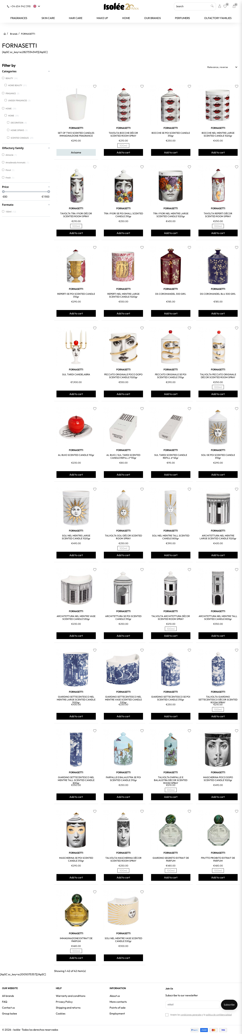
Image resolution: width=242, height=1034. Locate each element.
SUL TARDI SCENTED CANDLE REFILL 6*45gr (170, 456)
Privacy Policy (64, 1001)
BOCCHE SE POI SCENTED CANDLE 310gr (171, 134)
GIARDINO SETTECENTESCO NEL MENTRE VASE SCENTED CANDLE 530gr (123, 699)
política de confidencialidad (219, 1014)
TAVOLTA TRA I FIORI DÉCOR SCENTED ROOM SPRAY (76, 215)
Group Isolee (9, 1013)
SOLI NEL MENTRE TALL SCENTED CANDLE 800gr (170, 537)
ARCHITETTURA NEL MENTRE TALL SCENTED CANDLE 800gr (218, 618)
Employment (117, 1013)
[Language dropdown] (37, 6)
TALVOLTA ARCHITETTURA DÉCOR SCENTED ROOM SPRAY (170, 618)
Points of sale (118, 1007)
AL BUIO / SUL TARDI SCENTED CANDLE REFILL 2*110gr (123, 456)
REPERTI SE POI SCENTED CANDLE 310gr (76, 295)
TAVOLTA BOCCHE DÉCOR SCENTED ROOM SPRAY (123, 134)
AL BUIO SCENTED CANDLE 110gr (76, 455)
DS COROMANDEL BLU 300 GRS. (218, 293)
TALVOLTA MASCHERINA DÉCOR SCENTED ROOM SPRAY (123, 859)
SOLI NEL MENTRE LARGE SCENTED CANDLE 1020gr (76, 537)
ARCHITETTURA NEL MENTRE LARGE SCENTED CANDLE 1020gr (218, 537)
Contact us (8, 1007)
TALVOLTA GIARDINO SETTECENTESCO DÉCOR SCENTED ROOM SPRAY (217, 699)
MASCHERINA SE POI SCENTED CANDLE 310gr (76, 859)
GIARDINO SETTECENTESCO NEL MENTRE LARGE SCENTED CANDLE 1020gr (76, 699)
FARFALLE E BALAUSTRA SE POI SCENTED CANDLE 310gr (123, 779)
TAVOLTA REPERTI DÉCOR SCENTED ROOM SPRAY (218, 215)
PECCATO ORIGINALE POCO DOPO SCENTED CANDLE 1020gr (123, 376)
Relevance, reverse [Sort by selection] (222, 67)
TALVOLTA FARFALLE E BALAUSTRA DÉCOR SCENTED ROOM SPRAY (170, 780)
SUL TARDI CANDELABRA (76, 374)
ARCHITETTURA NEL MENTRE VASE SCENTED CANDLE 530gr (76, 618)
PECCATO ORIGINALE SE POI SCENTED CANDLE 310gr (170, 376)
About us (115, 995)
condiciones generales (190, 1014)
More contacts (118, 1001)
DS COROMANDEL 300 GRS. (170, 293)
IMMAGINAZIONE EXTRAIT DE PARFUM (76, 940)
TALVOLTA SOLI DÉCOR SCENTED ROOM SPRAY (123, 537)
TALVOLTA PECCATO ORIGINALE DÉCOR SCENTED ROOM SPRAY (218, 376)
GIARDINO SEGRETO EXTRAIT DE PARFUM (171, 859)
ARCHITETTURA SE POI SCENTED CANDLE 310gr (123, 618)
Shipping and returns (68, 1007)
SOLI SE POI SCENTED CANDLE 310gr (218, 456)
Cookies (60, 1013)
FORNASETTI (76, 128)
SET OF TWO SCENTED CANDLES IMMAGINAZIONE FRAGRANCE (76, 134)
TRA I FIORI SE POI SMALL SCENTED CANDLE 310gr (123, 215)
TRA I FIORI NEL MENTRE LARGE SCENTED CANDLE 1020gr (170, 215)
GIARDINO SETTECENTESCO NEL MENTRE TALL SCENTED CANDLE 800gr (76, 780)
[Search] (195, 6)
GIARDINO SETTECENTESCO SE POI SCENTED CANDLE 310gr (170, 698)
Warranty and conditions (70, 995)
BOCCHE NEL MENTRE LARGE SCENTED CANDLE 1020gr (218, 134)
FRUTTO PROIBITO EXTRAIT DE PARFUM (218, 859)
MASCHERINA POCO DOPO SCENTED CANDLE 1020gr (218, 779)
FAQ (4, 1001)
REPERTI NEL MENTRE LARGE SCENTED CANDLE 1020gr (123, 295)
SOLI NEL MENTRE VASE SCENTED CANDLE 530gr (123, 940)
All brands (8, 995)
